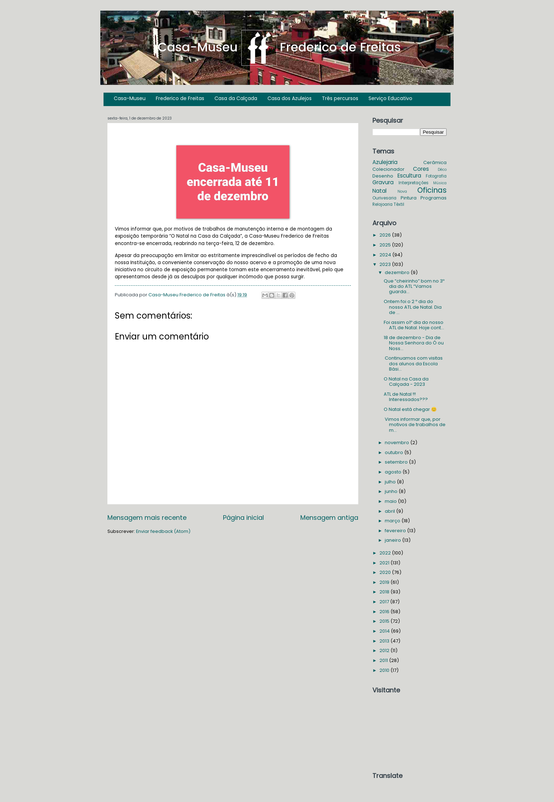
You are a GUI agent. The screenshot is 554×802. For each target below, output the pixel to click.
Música (440, 183)
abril (390, 511)
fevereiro (396, 530)
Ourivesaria (384, 198)
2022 (385, 553)
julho (391, 481)
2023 (385, 264)
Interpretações (414, 183)
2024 (385, 254)
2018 (384, 591)
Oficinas (432, 190)
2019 (384, 582)
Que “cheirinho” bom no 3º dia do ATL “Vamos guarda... (414, 286)
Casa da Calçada (235, 98)
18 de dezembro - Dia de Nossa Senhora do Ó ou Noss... (414, 343)
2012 (384, 650)
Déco (442, 169)
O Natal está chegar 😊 (410, 409)
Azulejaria (384, 162)
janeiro (393, 540)
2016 (384, 611)
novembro (397, 442)
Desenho (382, 176)
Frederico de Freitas (180, 98)
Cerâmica (435, 162)
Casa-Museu (130, 98)
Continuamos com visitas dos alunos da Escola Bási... (413, 363)
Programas (433, 197)
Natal (379, 190)
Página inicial (243, 517)
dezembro (398, 272)
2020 (385, 572)
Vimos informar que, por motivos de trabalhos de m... (415, 425)
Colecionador (388, 169)
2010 (384, 670)
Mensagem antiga (329, 517)
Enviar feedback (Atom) (163, 531)
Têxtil (399, 204)
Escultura (409, 175)
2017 (384, 601)
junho (392, 491)
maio (391, 501)
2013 (384, 641)
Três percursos (340, 98)
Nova (402, 191)
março (393, 520)
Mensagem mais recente (147, 517)
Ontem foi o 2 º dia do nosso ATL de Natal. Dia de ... (413, 307)
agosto (393, 472)
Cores (421, 169)
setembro (397, 462)
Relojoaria (382, 204)
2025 (385, 245)
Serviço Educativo (390, 98)
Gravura (383, 182)
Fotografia (436, 176)
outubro (394, 452)
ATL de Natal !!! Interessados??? (406, 397)
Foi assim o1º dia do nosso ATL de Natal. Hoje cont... (414, 325)
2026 (385, 235)
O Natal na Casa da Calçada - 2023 (406, 382)
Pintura (409, 197)
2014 (385, 631)
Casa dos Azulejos (289, 98)
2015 (384, 621)
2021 (384, 562)
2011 (384, 660)
